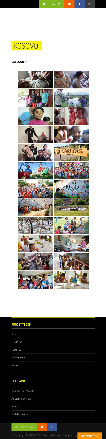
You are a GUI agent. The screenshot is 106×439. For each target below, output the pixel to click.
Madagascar (18, 357)
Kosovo (15, 334)
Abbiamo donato (21, 398)
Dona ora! (51, 4)
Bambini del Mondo (22, 391)
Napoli (15, 365)
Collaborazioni (20, 414)
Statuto (15, 406)
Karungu (16, 349)
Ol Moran (16, 342)
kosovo (25, 45)
